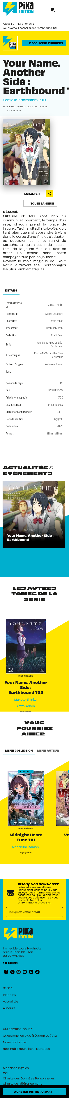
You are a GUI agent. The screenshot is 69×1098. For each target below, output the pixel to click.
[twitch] (31, 972)
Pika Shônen (24, 23)
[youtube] (25, 972)
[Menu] (57, 10)
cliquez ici (44, 902)
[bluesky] (18, 972)
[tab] (11, 290)
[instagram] (12, 972)
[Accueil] (18, 9)
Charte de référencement (22, 1083)
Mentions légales (16, 1068)
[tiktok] (37, 972)
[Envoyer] (58, 912)
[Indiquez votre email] (30, 912)
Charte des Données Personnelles (29, 1078)
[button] (44, 43)
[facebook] (6, 972)
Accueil (7, 23)
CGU (6, 1073)
